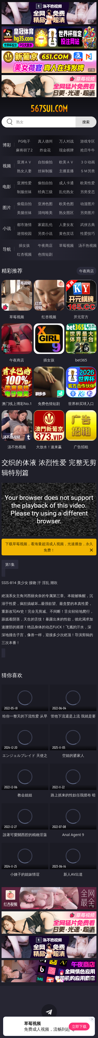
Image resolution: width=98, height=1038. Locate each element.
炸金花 (45, 150)
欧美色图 (66, 203)
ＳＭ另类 (87, 170)
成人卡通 (66, 182)
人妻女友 (66, 224)
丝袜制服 (45, 170)
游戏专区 (87, 141)
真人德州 (45, 141)
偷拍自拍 (45, 182)
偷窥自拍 (24, 203)
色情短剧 (45, 254)
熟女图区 (66, 212)
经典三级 (45, 191)
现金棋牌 (66, 150)
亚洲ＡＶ (24, 161)
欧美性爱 (87, 182)
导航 (7, 249)
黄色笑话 (66, 233)
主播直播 (66, 170)
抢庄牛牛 (87, 150)
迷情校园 (24, 233)
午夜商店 (45, 245)
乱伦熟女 (66, 191)
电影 (7, 186)
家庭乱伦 (45, 224)
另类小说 (45, 233)
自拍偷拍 (45, 161)
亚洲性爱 (24, 182)
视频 (7, 166)
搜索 (86, 121)
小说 (7, 228)
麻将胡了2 (24, 150)
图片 (7, 207)
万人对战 (66, 141)
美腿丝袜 (24, 212)
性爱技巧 (87, 233)
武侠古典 (87, 224)
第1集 (10, 564)
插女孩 (24, 245)
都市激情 (24, 224)
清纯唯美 (45, 212)
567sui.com (49, 108)
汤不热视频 (87, 245)
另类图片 (87, 212)
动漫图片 (87, 203)
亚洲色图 (45, 203)
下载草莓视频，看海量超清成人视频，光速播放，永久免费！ (49, 547)
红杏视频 (24, 254)
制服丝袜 (24, 191)
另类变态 (87, 191)
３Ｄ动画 (87, 161)
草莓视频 (66, 245)
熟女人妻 (24, 170)
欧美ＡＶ (66, 161)
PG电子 (24, 141)
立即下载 (79, 1026)
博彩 (7, 145)
